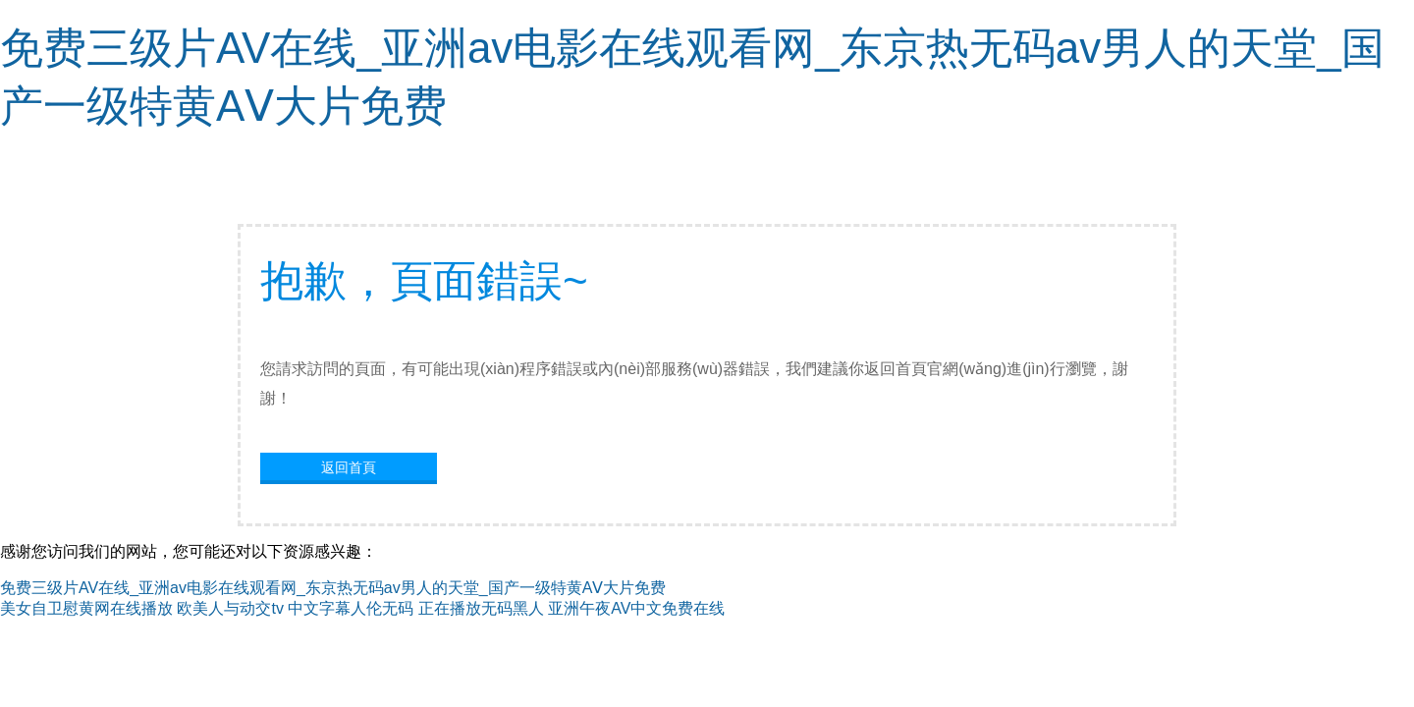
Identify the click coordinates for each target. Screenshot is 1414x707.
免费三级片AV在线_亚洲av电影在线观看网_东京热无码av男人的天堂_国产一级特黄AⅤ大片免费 (333, 587)
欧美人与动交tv (230, 608)
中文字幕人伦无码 (350, 608)
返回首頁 (348, 467)
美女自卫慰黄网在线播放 (86, 608)
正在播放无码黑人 (481, 608)
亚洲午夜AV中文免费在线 (636, 608)
